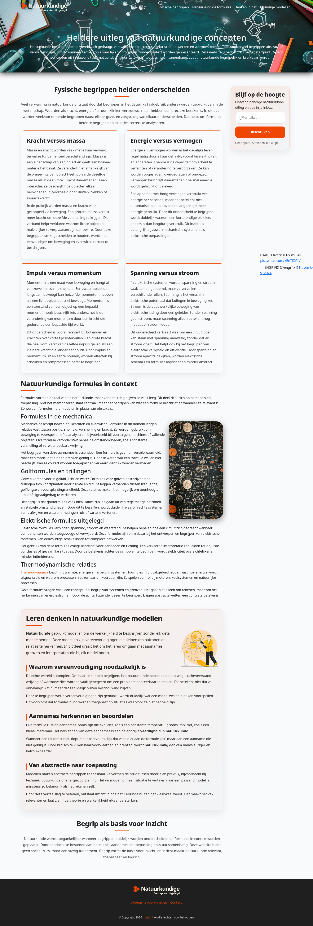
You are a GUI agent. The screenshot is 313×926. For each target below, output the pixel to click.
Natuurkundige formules (211, 7)
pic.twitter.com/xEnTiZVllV (280, 260)
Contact (176, 902)
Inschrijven (260, 132)
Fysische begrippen (174, 7)
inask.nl (148, 917)
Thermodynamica (34, 572)
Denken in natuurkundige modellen (263, 7)
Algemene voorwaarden (149, 902)
